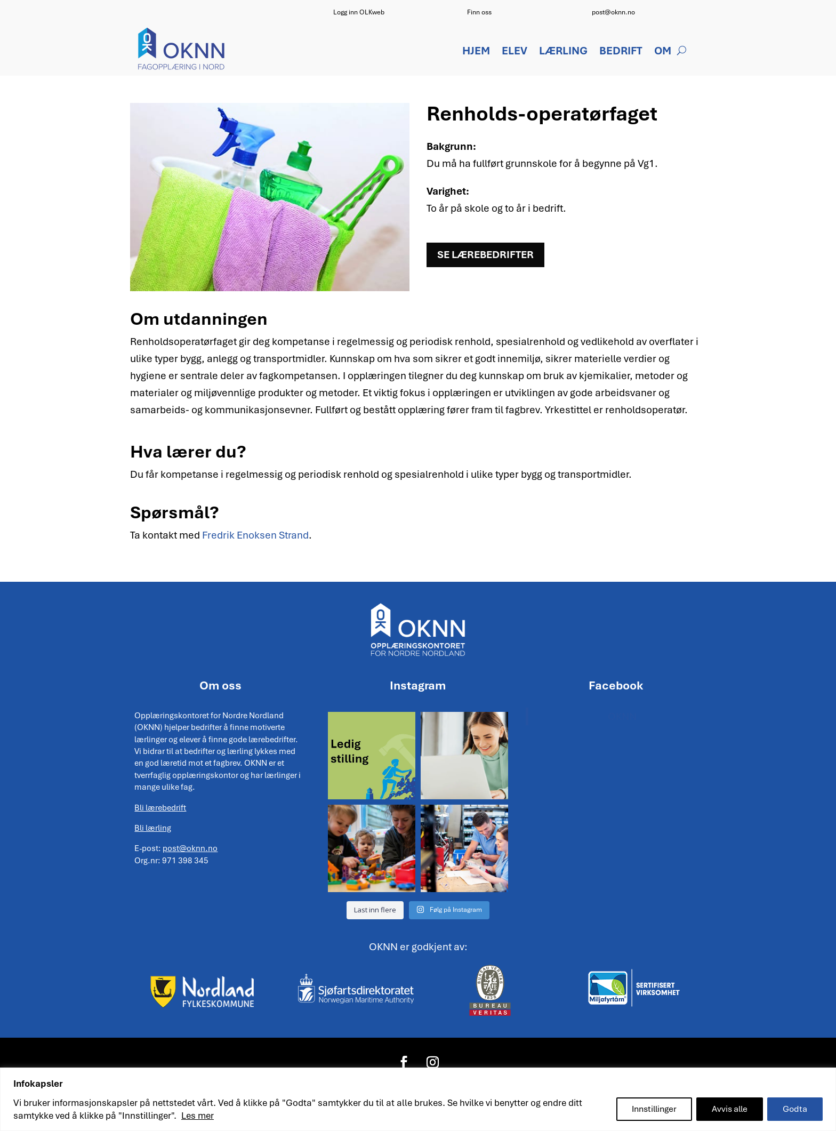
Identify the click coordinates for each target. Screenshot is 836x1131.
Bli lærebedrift (160, 808)
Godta (795, 1108)
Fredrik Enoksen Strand (255, 535)
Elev (514, 52)
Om (662, 52)
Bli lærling (152, 828)
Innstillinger (654, 1108)
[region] (418, 1099)
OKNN (622, 716)
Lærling (563, 52)
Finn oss (479, 12)
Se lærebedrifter (485, 254)
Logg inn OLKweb (358, 12)
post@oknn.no (613, 12)
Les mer (197, 1115)
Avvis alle (729, 1108)
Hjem (476, 52)
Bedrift (620, 52)
